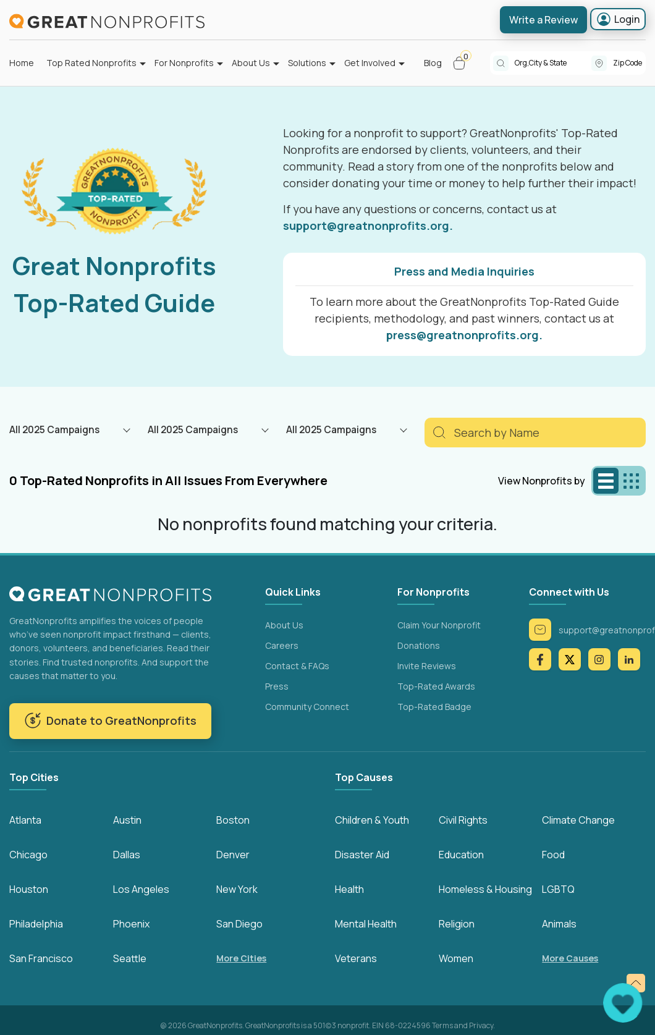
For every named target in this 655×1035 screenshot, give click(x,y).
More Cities (241, 958)
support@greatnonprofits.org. (368, 225)
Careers (281, 645)
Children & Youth (372, 820)
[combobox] (553, 63)
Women (456, 958)
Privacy (481, 1025)
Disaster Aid (362, 854)
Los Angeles (141, 889)
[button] (464, 63)
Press (277, 686)
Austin (127, 820)
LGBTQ (558, 889)
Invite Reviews (426, 666)
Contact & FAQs (297, 666)
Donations (418, 645)
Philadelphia (36, 924)
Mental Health (366, 924)
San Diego (239, 924)
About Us (284, 625)
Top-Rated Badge (434, 706)
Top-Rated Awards (436, 686)
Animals (559, 924)
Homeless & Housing (485, 889)
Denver (233, 854)
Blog (433, 63)
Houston (28, 889)
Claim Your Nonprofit (439, 625)
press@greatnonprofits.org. (464, 334)
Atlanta (25, 820)
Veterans (356, 958)
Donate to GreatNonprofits (110, 720)
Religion (457, 924)
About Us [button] (251, 63)
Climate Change (578, 820)
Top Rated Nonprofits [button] (91, 63)
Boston (233, 820)
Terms (442, 1025)
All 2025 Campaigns (54, 429)
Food (553, 854)
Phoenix (131, 924)
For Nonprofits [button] (184, 63)
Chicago (28, 854)
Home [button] (21, 63)
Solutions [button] (307, 63)
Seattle (129, 958)
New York (237, 889)
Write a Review (543, 20)
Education (461, 854)
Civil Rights (463, 820)
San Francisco (41, 958)
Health (349, 889)
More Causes (570, 958)
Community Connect (307, 706)
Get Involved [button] (369, 63)
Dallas (126, 854)
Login (618, 19)
